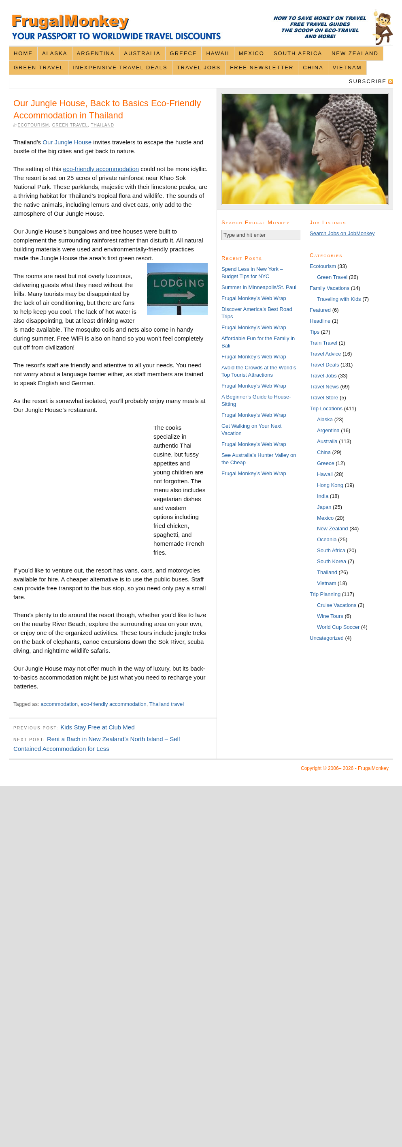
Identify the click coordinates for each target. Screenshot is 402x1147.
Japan (324, 507)
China (313, 67)
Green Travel (39, 67)
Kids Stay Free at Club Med (97, 727)
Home (23, 53)
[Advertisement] (83, 491)
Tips (314, 332)
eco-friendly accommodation (101, 168)
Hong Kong (330, 485)
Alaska (55, 53)
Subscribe (368, 81)
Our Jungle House (67, 142)
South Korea (331, 561)
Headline (320, 321)
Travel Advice (325, 354)
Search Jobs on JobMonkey (342, 233)
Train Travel (323, 343)
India (322, 496)
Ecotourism (33, 125)
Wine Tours (330, 616)
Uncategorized (327, 638)
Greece (183, 53)
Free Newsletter (262, 67)
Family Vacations (329, 288)
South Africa (298, 53)
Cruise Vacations (336, 605)
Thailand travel (166, 704)
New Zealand (355, 53)
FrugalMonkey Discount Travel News (201, 27)
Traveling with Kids (339, 299)
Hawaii (217, 53)
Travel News (324, 387)
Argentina (96, 53)
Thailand (102, 125)
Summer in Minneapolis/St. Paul (258, 287)
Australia (142, 53)
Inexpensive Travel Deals (120, 67)
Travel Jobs (199, 67)
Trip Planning (325, 594)
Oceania (326, 539)
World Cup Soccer (338, 627)
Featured (320, 310)
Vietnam (347, 67)
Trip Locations (326, 408)
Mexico (251, 53)
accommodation (59, 704)
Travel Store (324, 397)
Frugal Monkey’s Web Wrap (253, 298)
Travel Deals (324, 365)
